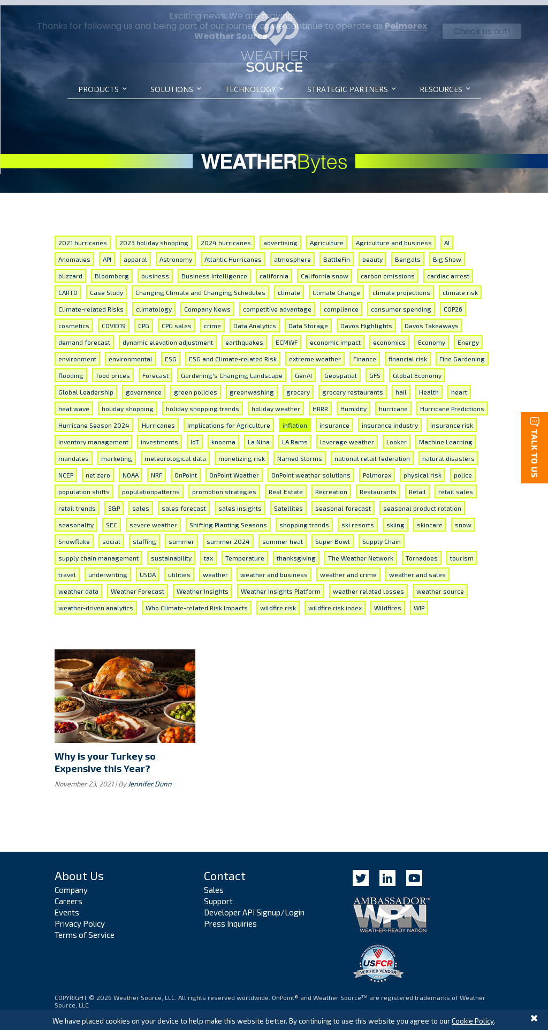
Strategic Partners (347, 89)
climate (289, 287)
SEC (111, 519)
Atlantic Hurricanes (233, 254)
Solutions (171, 89)
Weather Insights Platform (281, 585)
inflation (295, 419)
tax (208, 552)
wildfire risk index (335, 602)
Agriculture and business (394, 237)
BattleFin (336, 254)
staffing (144, 536)
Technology (250, 89)
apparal (135, 254)
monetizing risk (241, 453)
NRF (156, 469)
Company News (207, 303)
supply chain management (98, 552)
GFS (374, 370)
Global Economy (417, 370)
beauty (372, 254)
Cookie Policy (473, 1021)
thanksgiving (296, 552)
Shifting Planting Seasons (228, 519)
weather (215, 569)
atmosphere (292, 254)
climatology (154, 303)
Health (429, 386)
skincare (430, 519)
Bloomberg (112, 270)
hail (401, 386)
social (111, 536)
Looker (396, 436)
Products (98, 89)
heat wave (73, 403)
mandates (73, 453)
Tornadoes (422, 552)
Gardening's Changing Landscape (232, 370)
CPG (143, 320)
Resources (441, 89)
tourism (462, 552)
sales (140, 502)
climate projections (401, 287)
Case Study (106, 287)
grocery (298, 386)
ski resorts (357, 519)
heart (459, 386)
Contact (225, 869)
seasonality (76, 519)
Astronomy (175, 254)
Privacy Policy (80, 918)
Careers (68, 895)
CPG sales (177, 320)
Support (218, 895)
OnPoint (185, 469)
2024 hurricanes (226, 237)
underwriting (107, 569)
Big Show (447, 254)
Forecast (155, 370)
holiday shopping (128, 403)
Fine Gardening (462, 353)
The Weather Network (360, 552)
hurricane (393, 403)
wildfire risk (278, 602)
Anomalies (74, 254)
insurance (334, 419)
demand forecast (84, 336)
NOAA (131, 469)
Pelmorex (377, 469)
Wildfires (387, 602)
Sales (214, 884)
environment (77, 353)
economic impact (335, 336)
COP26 (453, 303)
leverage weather (347, 436)
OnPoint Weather (234, 469)
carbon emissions (388, 270)
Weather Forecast (137, 585)
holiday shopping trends (202, 403)
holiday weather (276, 403)
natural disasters (448, 453)
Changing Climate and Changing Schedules (200, 287)
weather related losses (368, 585)
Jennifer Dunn (150, 778)
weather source (440, 585)
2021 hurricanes (82, 237)
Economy (431, 336)
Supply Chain (381, 536)
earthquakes (244, 336)
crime (212, 320)
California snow (324, 270)
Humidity (353, 403)
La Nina (259, 436)
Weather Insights (203, 585)
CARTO (68, 287)
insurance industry (390, 419)
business (155, 270)
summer (181, 536)
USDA (148, 569)
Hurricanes (158, 419)
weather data (78, 585)
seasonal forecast (343, 502)
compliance (341, 303)
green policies (195, 386)
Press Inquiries (230, 918)
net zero (98, 469)
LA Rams (295, 436)
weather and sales (417, 569)
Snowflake (74, 536)
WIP (419, 602)
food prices (113, 370)
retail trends (77, 502)
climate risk (460, 287)
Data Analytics (254, 320)
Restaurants (378, 486)
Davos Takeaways (432, 320)
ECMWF (287, 336)
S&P (114, 502)
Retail (417, 486)
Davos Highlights (366, 320)
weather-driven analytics (95, 602)
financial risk (408, 353)
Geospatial (340, 370)
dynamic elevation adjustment (168, 336)
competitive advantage (277, 303)
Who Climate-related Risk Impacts (197, 602)
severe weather (153, 519)
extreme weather (315, 353)
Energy (468, 336)
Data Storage (308, 320)
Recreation (331, 486)
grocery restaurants (352, 386)
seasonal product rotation (422, 502)
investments (159, 436)
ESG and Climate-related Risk (233, 353)
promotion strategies (224, 486)
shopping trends (304, 519)
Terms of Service (85, 929)
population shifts (84, 486)
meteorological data (175, 453)
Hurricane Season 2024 (94, 419)
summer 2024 (228, 536)
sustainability (171, 552)
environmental (131, 353)
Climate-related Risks (91, 303)
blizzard (70, 270)
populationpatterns (151, 486)
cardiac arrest (448, 270)
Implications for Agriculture (228, 419)
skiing (395, 519)
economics (389, 336)
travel (67, 569)
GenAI (303, 370)
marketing (116, 453)
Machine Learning (446, 436)
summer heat (282, 536)
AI (447, 237)
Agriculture (327, 237)
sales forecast (184, 502)
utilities (179, 569)
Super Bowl (332, 536)
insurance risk (451, 419)
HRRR (320, 403)
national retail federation (372, 453)
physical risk (423, 469)
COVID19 (114, 320)
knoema (223, 436)
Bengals (408, 254)
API (107, 254)
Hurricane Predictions (452, 403)
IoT (195, 436)
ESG (171, 353)
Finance (364, 353)
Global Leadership (85, 386)
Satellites (288, 502)
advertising (280, 237)
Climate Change (336, 287)
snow (463, 519)
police (463, 469)
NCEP (65, 469)
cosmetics (73, 320)
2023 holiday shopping (153, 237)
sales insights (240, 502)
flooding (70, 370)
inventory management (93, 436)
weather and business (274, 569)
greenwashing (252, 386)
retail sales (455, 486)
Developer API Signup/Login (254, 907)
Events (67, 907)
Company (71, 884)
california (274, 270)
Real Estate (286, 486)
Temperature (244, 552)
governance (144, 386)
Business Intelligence (214, 270)
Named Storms (299, 453)
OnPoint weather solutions (311, 469)
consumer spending (401, 303)
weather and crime (348, 569)
